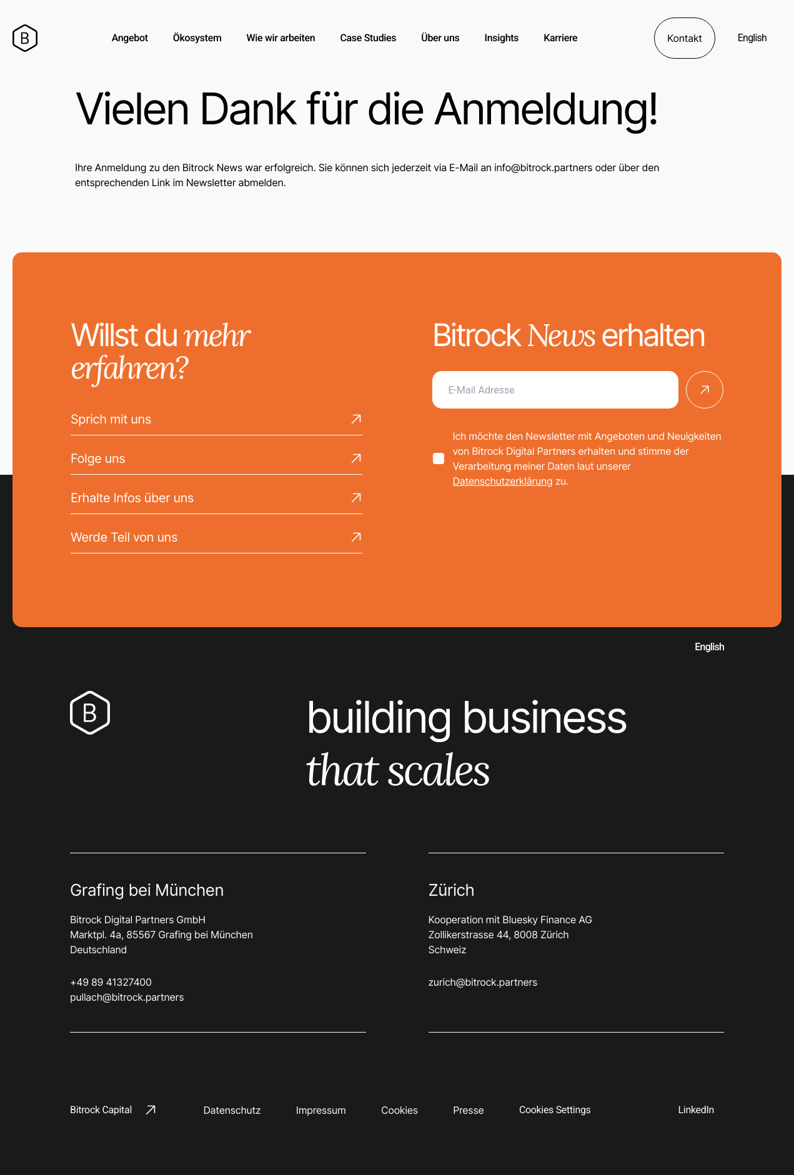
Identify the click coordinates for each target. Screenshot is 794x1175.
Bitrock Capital (113, 1110)
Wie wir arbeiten (281, 38)
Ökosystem (197, 38)
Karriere (560, 38)
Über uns (440, 38)
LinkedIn (696, 1110)
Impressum (321, 1110)
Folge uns (216, 461)
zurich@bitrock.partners (483, 982)
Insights (501, 38)
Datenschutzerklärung (503, 481)
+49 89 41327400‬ (111, 982)
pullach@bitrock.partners (127, 997)
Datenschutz (232, 1110)
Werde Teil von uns (216, 540)
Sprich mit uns (216, 422)
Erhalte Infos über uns (216, 501)
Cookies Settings (555, 1110)
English (752, 38)
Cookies (399, 1110)
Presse (468, 1110)
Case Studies (368, 38)
